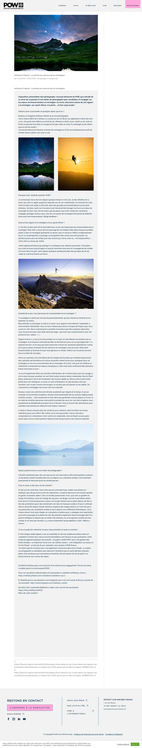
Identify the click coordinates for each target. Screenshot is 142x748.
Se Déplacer (90, 6)
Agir (105, 6)
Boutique (118, 6)
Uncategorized (52, 78)
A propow (62, 6)
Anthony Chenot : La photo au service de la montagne (39, 75)
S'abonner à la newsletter (30, 708)
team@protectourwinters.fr (115, 709)
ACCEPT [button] (135, 744)
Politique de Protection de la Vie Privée (89, 734)
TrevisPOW (21, 78)
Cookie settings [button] (123, 744)
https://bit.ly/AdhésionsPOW (30, 590)
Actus (75, 6)
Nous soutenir (133, 6)
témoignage (41, 78)
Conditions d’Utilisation (114, 734)
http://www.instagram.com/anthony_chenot (48, 583)
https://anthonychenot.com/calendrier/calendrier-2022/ (41, 576)
